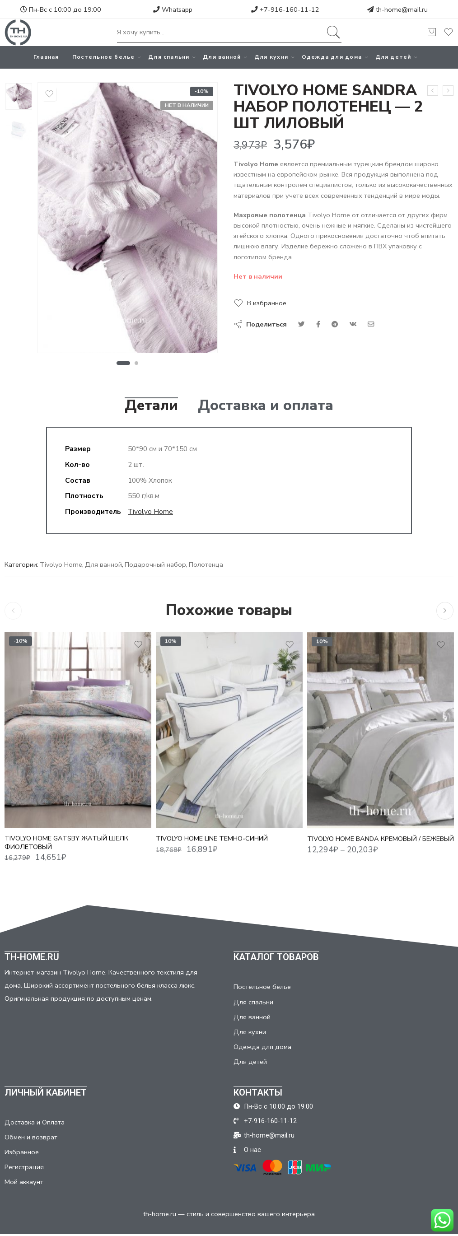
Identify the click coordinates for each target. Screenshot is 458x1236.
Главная (46, 57)
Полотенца (206, 564)
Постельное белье (103, 57)
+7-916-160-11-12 (285, 9)
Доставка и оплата (265, 405)
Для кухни (271, 57)
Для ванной (222, 57)
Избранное (22, 1152)
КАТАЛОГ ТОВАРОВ (276, 956)
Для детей (393, 57)
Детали (151, 405)
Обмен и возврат (31, 1137)
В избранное (266, 303)
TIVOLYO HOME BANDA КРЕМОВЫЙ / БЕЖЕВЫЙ (380, 846)
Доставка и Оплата (35, 1122)
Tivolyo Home (150, 511)
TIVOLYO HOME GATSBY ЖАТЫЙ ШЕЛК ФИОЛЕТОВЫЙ (66, 847)
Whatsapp (172, 9)
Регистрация (24, 1166)
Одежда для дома (332, 57)
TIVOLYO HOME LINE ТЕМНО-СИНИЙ (212, 844)
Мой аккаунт (24, 1181)
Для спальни (168, 57)
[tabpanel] (127, 220)
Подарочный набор (155, 564)
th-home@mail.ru (402, 9)
